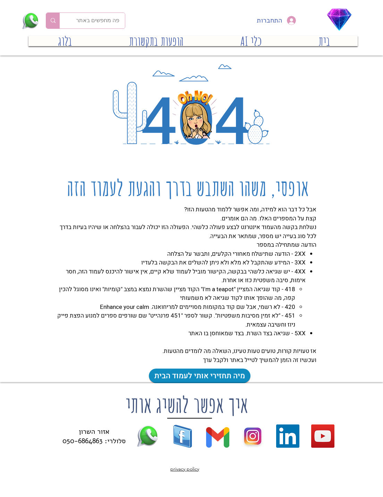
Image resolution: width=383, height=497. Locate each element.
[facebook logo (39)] (182, 436)
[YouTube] (322, 436)
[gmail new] (217, 436)
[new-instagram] (252, 436)
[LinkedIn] (287, 436)
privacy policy (184, 469)
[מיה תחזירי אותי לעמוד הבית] (199, 376)
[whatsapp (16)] (147, 436)
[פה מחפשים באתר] (97, 20)
